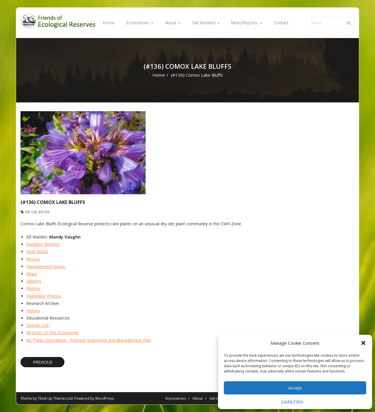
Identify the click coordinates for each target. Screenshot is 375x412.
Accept (295, 388)
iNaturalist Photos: (44, 296)
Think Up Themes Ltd (55, 398)
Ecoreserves (176, 398)
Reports (33, 281)
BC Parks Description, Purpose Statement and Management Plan (88, 340)
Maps (31, 274)
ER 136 (31, 211)
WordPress (104, 398)
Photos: (33, 288)
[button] (363, 343)
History (33, 310)
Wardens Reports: (43, 244)
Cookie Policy (292, 401)
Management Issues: (46, 266)
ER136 (44, 211)
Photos (33, 259)
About (197, 398)
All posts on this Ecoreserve (52, 332)
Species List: (38, 325)
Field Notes (37, 251)
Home (158, 75)
